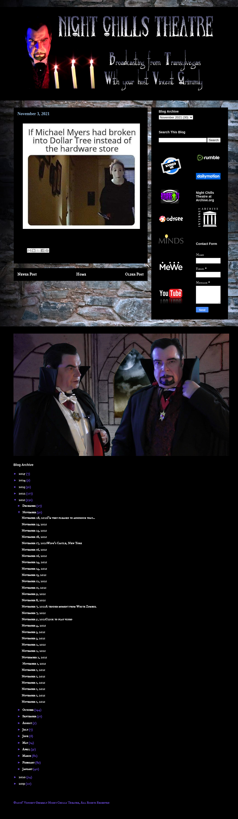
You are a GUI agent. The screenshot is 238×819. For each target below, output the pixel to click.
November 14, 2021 (34, 562)
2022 (22, 493)
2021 (22, 500)
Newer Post (27, 274)
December (29, 506)
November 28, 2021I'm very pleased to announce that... (58, 518)
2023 (22, 487)
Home (81, 274)
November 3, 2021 (33, 632)
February (28, 762)
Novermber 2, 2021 (34, 657)
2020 (22, 777)
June (25, 736)
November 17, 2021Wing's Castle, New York (52, 543)
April (26, 749)
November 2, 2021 (34, 645)
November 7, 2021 (34, 613)
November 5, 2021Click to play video (47, 619)
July (25, 730)
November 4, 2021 (34, 626)
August (27, 723)
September (29, 716)
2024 (22, 480)
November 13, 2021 (34, 575)
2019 (22, 784)
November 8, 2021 (34, 600)
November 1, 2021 (34, 664)
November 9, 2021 (34, 594)
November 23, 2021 (34, 524)
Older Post (134, 274)
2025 (22, 474)
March (27, 756)
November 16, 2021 (34, 550)
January (27, 769)
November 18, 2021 (34, 537)
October (28, 710)
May (25, 743)
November (29, 512)
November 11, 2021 (34, 588)
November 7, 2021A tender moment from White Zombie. (59, 606)
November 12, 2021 (34, 581)
